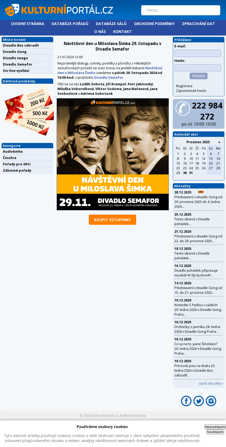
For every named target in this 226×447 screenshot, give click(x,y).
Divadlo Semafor (17, 64)
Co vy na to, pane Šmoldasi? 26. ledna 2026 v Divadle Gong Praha (197, 348)
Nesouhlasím (215, 427)
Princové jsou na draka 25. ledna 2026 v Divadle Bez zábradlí (194, 370)
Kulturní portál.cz (105, 415)
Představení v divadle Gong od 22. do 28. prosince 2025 (198, 238)
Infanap (140, 415)
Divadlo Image (15, 58)
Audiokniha (13, 151)
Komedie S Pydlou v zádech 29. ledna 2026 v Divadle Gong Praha (197, 309)
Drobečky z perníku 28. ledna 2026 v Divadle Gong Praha (197, 329)
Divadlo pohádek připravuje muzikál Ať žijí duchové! (196, 272)
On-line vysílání (16, 70)
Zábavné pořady (17, 170)
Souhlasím (215, 432)
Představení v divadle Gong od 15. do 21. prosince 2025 (198, 290)
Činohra (9, 157)
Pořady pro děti (17, 164)
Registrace (184, 85)
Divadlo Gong (15, 51)
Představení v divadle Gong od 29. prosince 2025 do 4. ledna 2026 (198, 202)
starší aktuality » (211, 383)
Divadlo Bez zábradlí (21, 45)
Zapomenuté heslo (191, 90)
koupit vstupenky (112, 219)
